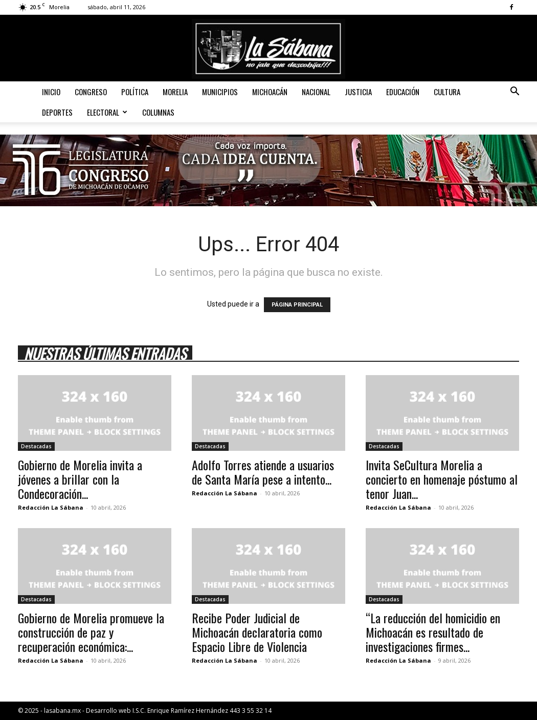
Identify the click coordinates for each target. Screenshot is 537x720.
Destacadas (36, 446)
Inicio (51, 91)
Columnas (158, 112)
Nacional (316, 91)
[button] (514, 92)
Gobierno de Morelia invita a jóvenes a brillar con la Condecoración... (80, 479)
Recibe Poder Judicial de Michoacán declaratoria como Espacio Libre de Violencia (257, 632)
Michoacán (269, 91)
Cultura (447, 91)
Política (134, 91)
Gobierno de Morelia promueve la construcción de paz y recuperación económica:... (91, 632)
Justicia (358, 91)
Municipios (220, 91)
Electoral (107, 112)
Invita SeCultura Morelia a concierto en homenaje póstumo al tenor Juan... (442, 479)
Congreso (91, 91)
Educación (402, 91)
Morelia (175, 91)
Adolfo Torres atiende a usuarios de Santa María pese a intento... (263, 471)
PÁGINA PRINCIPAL (297, 304)
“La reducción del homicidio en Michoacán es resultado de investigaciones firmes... (433, 632)
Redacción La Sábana (50, 507)
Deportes (57, 112)
